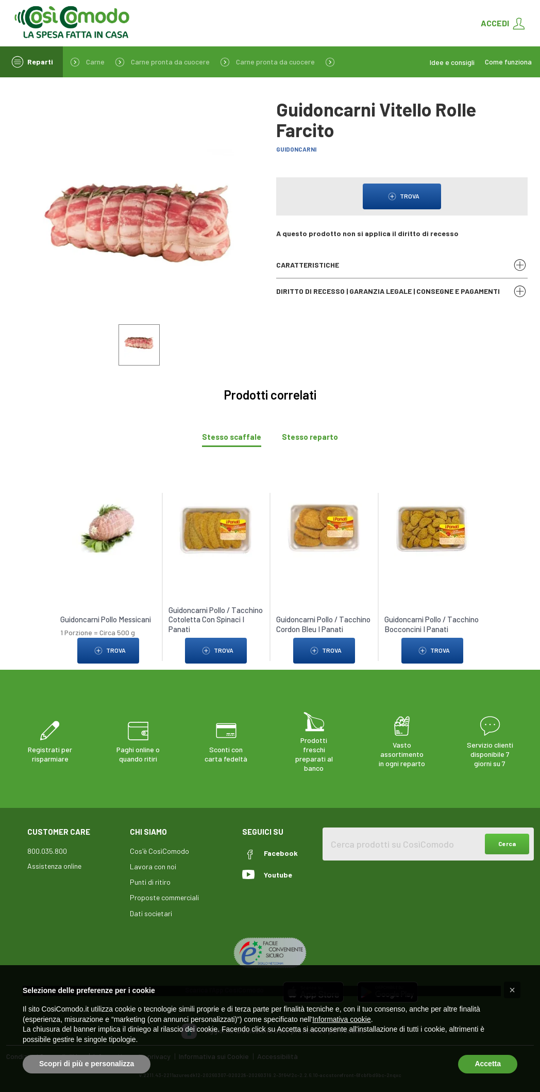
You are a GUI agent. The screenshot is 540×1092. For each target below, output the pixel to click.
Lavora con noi (153, 863)
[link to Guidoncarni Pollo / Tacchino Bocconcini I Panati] (432, 524)
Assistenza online (54, 862)
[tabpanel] (270, 569)
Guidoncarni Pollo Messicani (105, 616)
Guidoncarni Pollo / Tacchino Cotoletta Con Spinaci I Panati (215, 616)
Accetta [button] (488, 1064)
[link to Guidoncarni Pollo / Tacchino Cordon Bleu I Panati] (324, 524)
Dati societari (151, 910)
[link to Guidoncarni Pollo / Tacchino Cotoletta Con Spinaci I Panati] (216, 524)
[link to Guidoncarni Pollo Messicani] (108, 524)
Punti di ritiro (150, 878)
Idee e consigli (452, 62)
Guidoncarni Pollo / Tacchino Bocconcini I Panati (431, 620)
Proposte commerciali (164, 894)
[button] (512, 990)
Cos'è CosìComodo (159, 847)
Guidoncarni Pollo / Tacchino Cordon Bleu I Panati (323, 620)
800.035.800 (47, 847)
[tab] (232, 433)
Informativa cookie (341, 1019)
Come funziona (508, 61)
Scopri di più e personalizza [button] (86, 1064)
